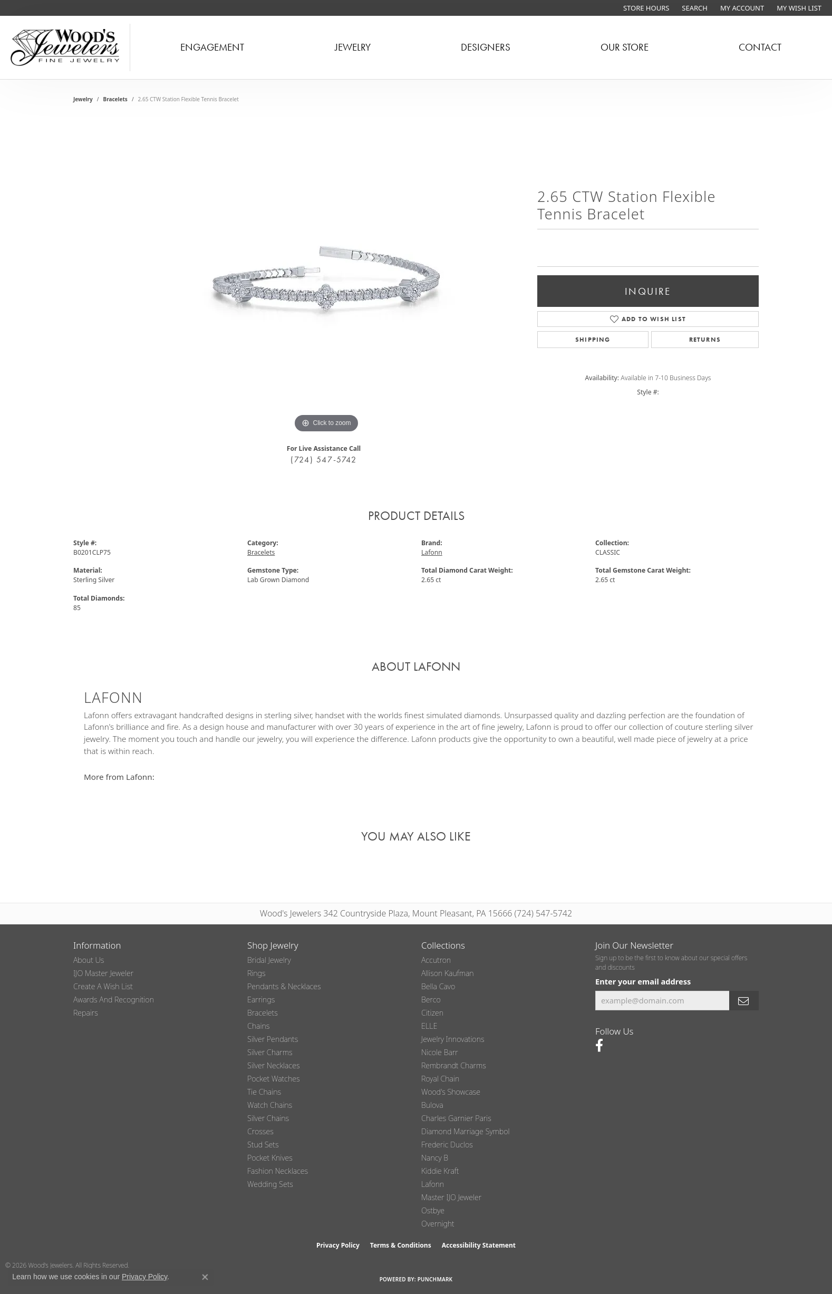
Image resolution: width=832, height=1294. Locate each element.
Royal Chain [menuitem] (440, 1079)
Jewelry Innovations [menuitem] (453, 1039)
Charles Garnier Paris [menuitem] (456, 1118)
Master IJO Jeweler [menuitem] (451, 1197)
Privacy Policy (338, 1245)
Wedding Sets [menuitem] (270, 1184)
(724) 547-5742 (323, 459)
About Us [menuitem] (88, 960)
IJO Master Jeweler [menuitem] (103, 973)
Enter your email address (643, 981)
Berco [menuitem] (431, 999)
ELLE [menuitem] (429, 1026)
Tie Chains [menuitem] (264, 1092)
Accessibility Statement (479, 1245)
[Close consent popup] (205, 1277)
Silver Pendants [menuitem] (272, 1039)
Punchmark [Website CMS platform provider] (435, 1279)
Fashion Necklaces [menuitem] (277, 1171)
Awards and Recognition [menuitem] (113, 999)
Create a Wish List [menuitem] (103, 986)
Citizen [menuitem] (432, 1013)
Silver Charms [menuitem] (270, 1052)
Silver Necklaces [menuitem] (273, 1065)
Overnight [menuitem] (437, 1224)
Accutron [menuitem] (436, 960)
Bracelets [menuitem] (262, 1013)
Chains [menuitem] (258, 1026)
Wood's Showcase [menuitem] (450, 1092)
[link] (645, 8)
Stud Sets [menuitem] (263, 1145)
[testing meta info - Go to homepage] (65, 47)
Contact (760, 47)
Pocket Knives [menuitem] (270, 1158)
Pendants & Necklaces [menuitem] (284, 986)
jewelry (83, 99)
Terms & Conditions (400, 1245)
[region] (326, 277)
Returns (705, 339)
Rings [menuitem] (256, 973)
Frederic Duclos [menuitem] (447, 1145)
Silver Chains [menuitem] (268, 1118)
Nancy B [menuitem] (434, 1158)
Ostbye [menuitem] (432, 1210)
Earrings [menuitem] (261, 999)
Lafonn (431, 552)
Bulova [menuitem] (432, 1105)
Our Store (625, 47)
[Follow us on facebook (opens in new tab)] (599, 1045)
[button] (694, 8)
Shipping (593, 339)
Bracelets (115, 99)
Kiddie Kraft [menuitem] (440, 1171)
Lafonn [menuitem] (432, 1184)
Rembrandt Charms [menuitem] (453, 1065)
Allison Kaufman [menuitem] (447, 973)
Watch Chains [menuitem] (269, 1105)
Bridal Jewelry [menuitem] (269, 960)
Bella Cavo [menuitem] (438, 986)
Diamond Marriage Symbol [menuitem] (465, 1131)
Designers (485, 47)
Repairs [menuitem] (85, 1013)
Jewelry (353, 47)
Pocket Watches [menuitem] (273, 1079)
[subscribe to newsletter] (744, 1000)
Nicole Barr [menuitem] (439, 1052)
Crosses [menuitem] (260, 1131)
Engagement (212, 47)
